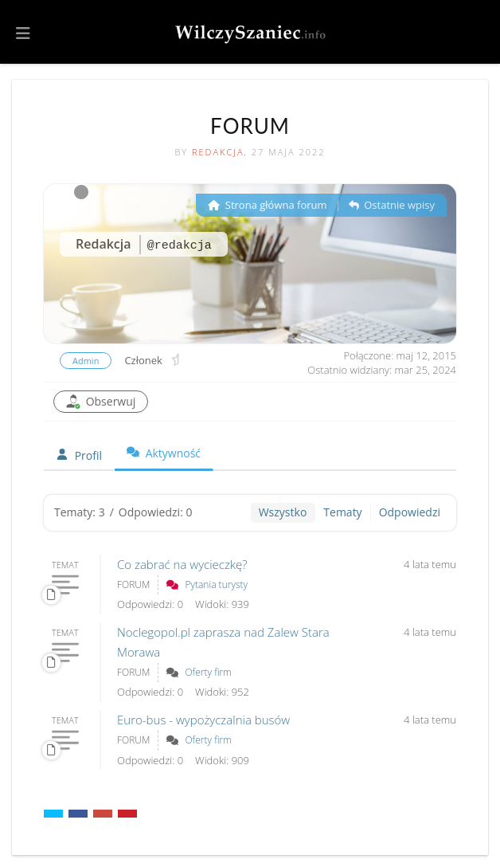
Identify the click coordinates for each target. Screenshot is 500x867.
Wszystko (283, 512)
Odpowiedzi (409, 512)
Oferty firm (208, 672)
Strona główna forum (267, 205)
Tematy (342, 512)
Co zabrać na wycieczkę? (182, 564)
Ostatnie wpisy (392, 205)
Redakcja (218, 152)
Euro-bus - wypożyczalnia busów (203, 720)
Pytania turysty (216, 584)
